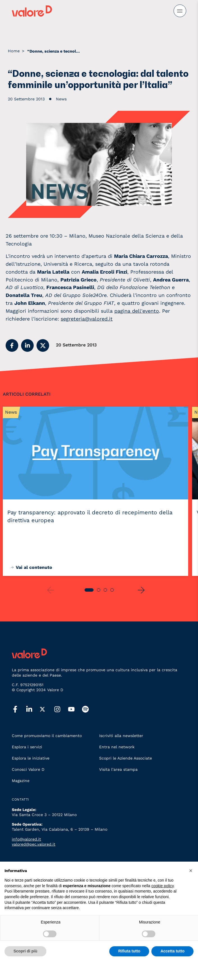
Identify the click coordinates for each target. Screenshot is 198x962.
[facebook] (19, 709)
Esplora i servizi (27, 747)
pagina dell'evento (136, 311)
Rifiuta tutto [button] (129, 951)
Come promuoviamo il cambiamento (47, 735)
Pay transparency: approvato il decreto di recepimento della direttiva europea (89, 516)
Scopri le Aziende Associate (125, 758)
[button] (12, 345)
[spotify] (89, 709)
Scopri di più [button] (25, 951)
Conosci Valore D (28, 769)
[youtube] (75, 709)
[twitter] (47, 709)
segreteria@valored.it (87, 319)
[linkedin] (33, 709)
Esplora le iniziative (30, 758)
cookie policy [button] (162, 886)
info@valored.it (26, 839)
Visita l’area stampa (118, 769)
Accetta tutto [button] (172, 951)
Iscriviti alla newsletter (121, 735)
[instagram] (61, 709)
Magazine (20, 780)
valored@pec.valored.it (33, 844)
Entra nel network (117, 747)
